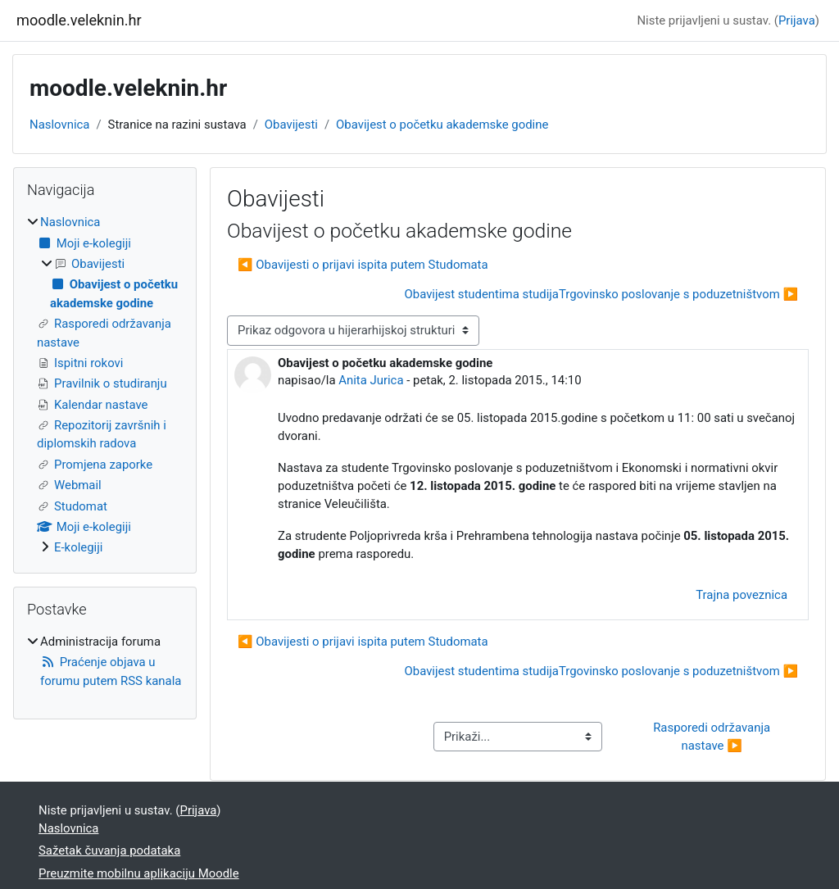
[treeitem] (105, 384)
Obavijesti (291, 124)
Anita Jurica (370, 380)
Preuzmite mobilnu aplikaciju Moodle (139, 873)
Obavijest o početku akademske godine (442, 124)
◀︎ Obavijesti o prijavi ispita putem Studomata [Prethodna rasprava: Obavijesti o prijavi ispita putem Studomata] (363, 264)
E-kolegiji (78, 547)
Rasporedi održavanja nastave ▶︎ (713, 736)
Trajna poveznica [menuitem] (741, 594)
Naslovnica (59, 124)
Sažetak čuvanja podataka (109, 850)
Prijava (796, 20)
